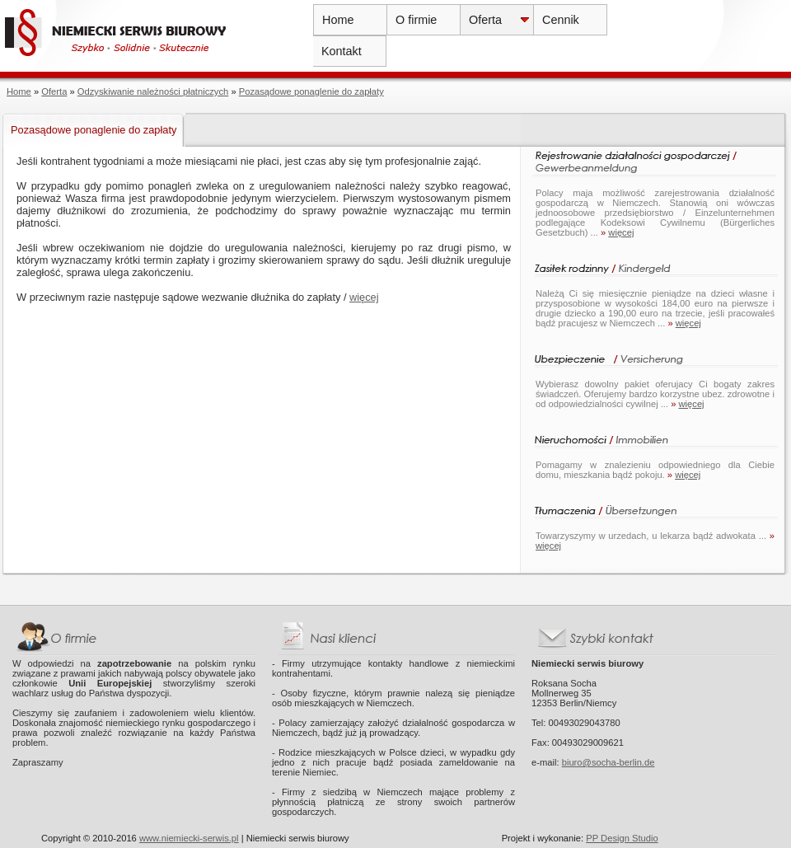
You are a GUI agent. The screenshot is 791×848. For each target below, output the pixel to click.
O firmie (416, 19)
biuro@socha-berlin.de (608, 762)
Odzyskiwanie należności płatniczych (152, 91)
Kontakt (341, 51)
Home (337, 19)
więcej (364, 297)
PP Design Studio (622, 838)
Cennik (560, 19)
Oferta (485, 19)
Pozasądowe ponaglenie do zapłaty (311, 91)
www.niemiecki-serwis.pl (189, 838)
